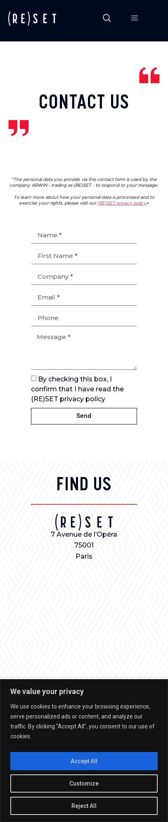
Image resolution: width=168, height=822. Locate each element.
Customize (84, 783)
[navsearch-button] (107, 18)
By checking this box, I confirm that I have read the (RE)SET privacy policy (77, 389)
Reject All (84, 806)
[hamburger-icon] (134, 18)
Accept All (84, 761)
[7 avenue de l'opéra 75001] (84, 627)
